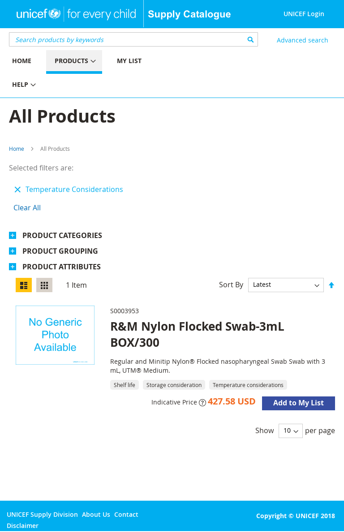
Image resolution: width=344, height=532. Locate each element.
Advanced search (302, 40)
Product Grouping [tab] (60, 251)
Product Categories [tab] (62, 235)
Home (16, 148)
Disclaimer (23, 525)
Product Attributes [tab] (61, 267)
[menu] (86, 74)
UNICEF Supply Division (42, 514)
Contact (126, 514)
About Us (96, 514)
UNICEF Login (304, 13)
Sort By (231, 284)
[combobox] (133, 39)
